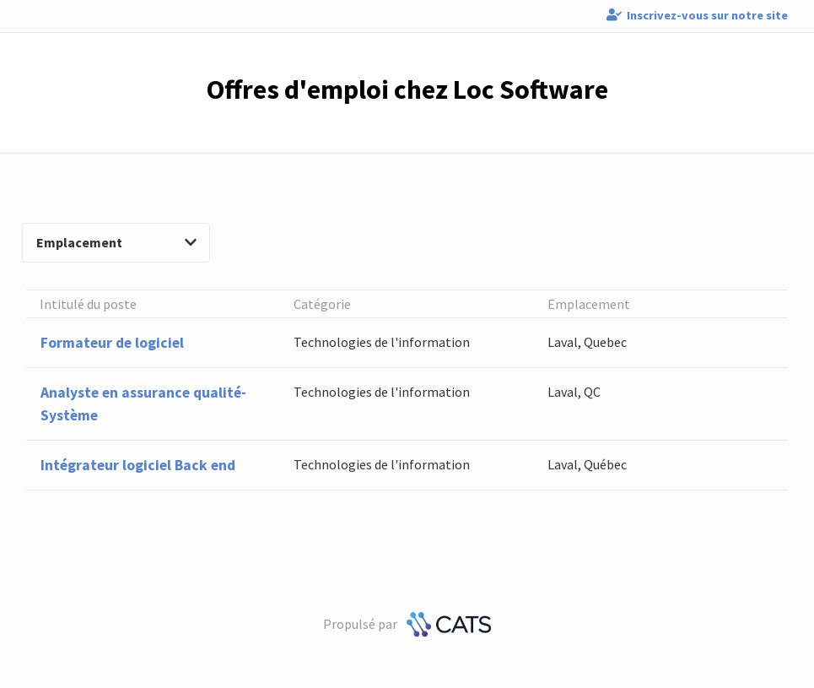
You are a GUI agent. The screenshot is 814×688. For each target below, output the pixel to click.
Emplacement (116, 242)
